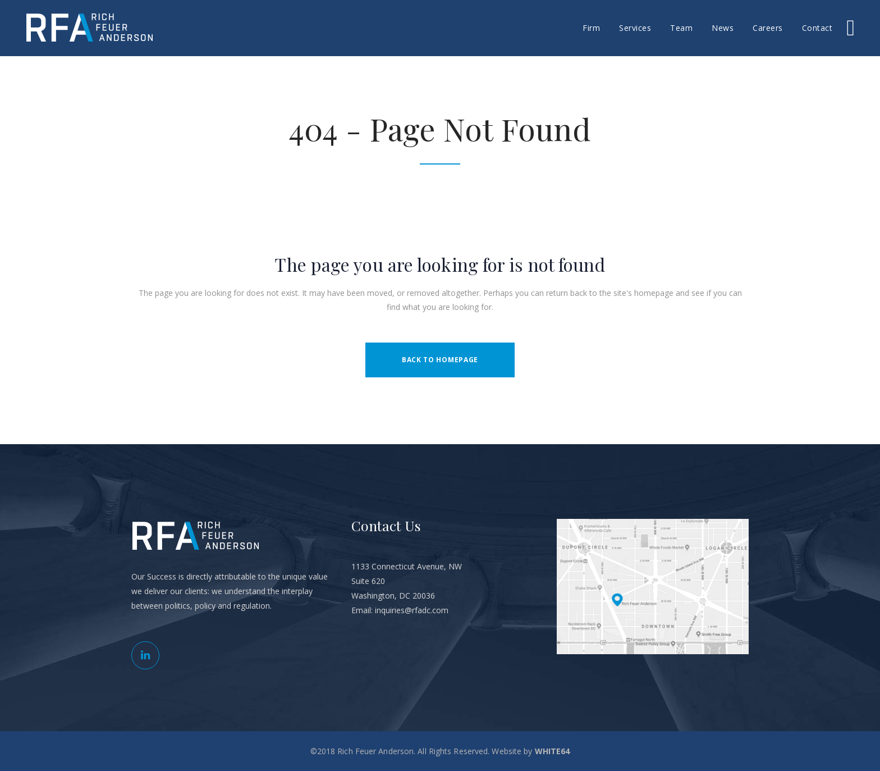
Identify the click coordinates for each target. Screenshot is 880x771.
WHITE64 (552, 751)
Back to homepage (440, 359)
